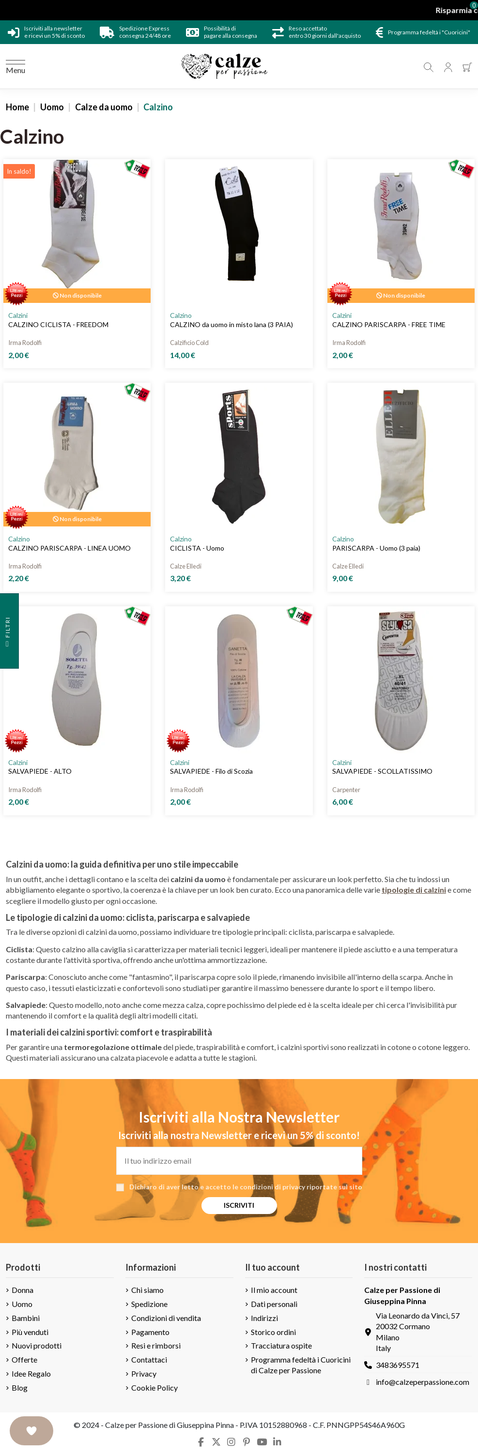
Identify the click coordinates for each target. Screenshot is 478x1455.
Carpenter (346, 790)
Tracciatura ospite (281, 1345)
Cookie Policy (154, 1387)
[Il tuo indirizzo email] (239, 1160)
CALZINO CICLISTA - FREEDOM (58, 324)
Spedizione (149, 1303)
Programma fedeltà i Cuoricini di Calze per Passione (301, 1365)
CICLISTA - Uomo (197, 548)
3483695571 (397, 1364)
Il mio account (274, 1289)
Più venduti (30, 1331)
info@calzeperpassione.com (422, 1381)
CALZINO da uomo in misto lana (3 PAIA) (231, 324)
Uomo (22, 1303)
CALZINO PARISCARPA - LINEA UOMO (69, 548)
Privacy (143, 1373)
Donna (22, 1289)
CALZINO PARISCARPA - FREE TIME (389, 324)
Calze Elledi (185, 566)
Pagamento (150, 1331)
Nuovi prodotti (37, 1345)
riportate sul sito (334, 1187)
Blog (20, 1387)
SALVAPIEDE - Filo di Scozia (211, 771)
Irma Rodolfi (25, 342)
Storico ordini (273, 1331)
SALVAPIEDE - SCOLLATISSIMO (382, 771)
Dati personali (274, 1303)
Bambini (26, 1317)
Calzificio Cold (189, 342)
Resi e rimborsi (156, 1345)
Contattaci (149, 1359)
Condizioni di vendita (166, 1317)
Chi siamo (147, 1289)
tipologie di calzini (414, 889)
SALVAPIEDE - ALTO (40, 771)
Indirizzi (264, 1317)
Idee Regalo (31, 1373)
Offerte (24, 1359)
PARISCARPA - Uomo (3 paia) (376, 548)
